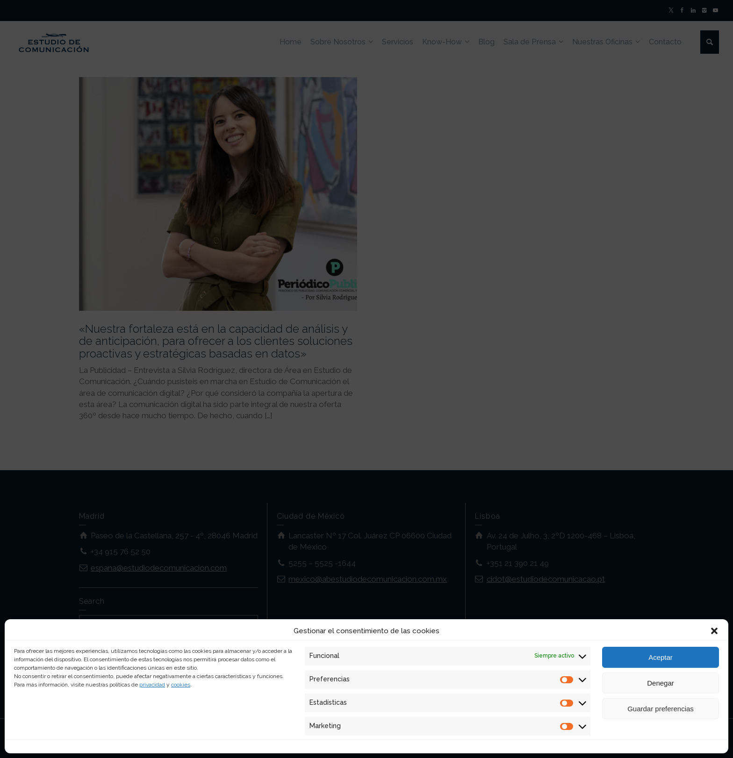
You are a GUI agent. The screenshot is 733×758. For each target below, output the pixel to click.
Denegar (660, 683)
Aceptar (660, 657)
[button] (714, 631)
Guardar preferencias (660, 709)
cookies (180, 684)
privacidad (152, 684)
